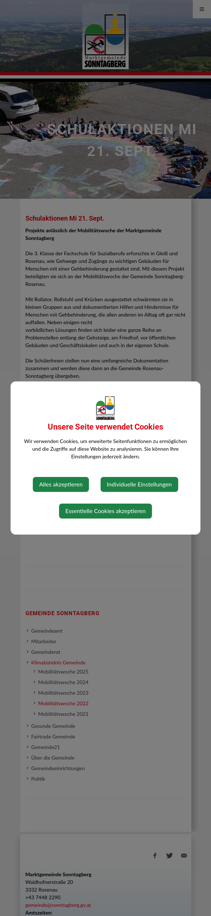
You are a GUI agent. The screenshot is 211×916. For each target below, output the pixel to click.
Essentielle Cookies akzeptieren (105, 510)
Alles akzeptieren (60, 484)
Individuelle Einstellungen (139, 484)
